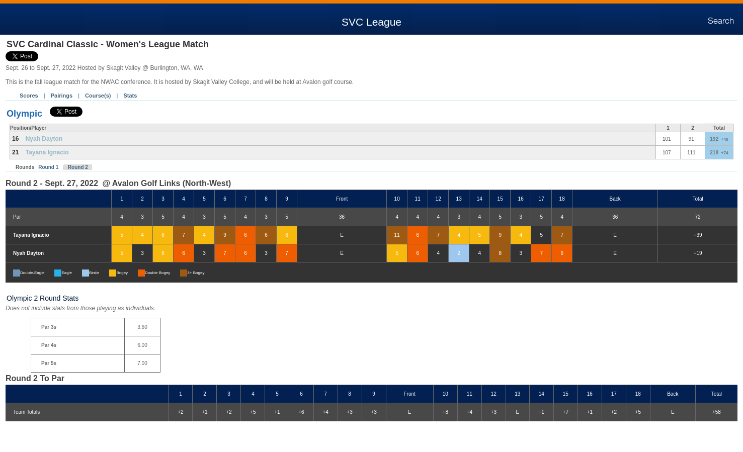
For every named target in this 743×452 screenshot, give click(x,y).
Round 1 (48, 167)
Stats (130, 96)
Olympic (24, 114)
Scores (29, 96)
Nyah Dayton (44, 138)
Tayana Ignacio (47, 152)
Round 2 (78, 167)
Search (721, 21)
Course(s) (98, 96)
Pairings (61, 96)
